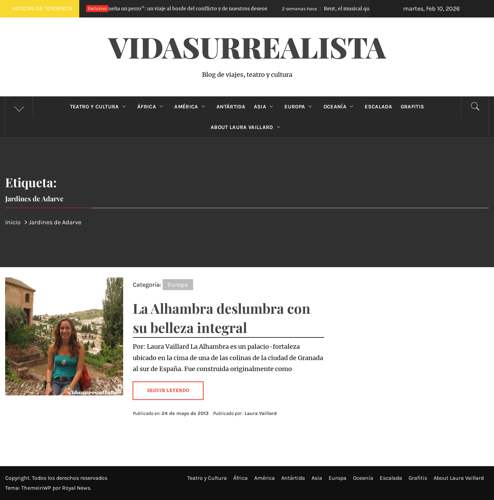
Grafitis (412, 107)
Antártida (231, 107)
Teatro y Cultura (99, 107)
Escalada (378, 107)
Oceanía (340, 107)
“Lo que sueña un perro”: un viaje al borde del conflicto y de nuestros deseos (166, 8)
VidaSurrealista (247, 46)
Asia (265, 107)
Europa (299, 107)
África (151, 107)
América (191, 107)
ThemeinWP (36, 488)
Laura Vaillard (261, 413)
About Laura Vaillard (247, 127)
